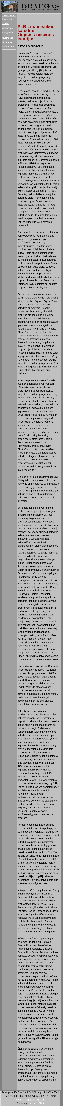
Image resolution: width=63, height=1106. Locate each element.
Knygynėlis (7, 32)
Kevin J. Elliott (37, 1103)
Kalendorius (8, 19)
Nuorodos (7, 42)
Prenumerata (8, 46)
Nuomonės (7, 38)
